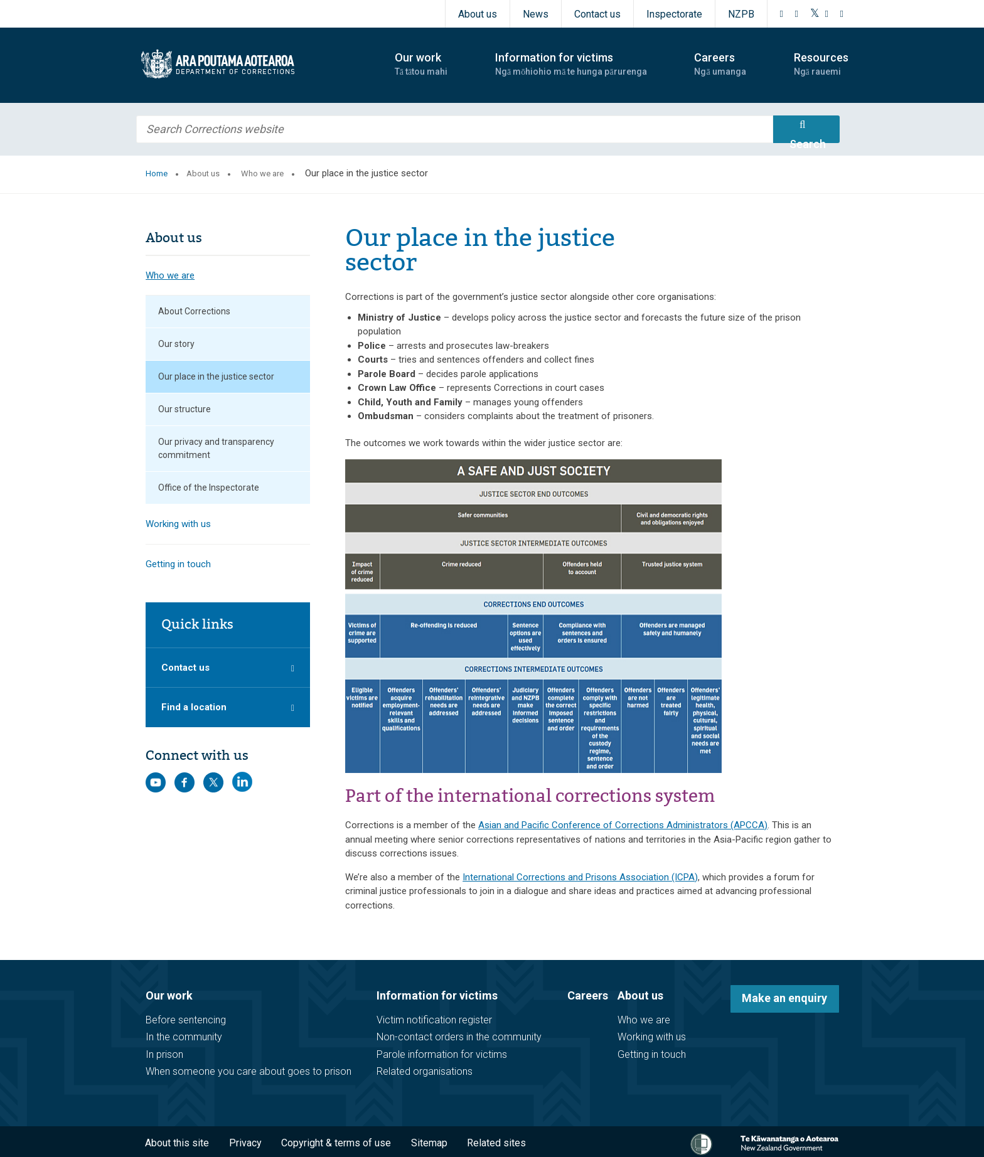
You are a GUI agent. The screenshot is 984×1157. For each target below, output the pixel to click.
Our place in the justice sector (216, 376)
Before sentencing (186, 1020)
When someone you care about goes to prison (248, 1071)
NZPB (741, 14)
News (535, 14)
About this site (177, 1143)
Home (157, 173)
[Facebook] (782, 13)
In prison (164, 1054)
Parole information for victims (442, 1054)
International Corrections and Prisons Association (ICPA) (580, 877)
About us (477, 14)
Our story (176, 344)
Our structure (184, 409)
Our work (169, 995)
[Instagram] (797, 13)
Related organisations (425, 1071)
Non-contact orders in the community (459, 1037)
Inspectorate (674, 14)
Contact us (597, 14)
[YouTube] (827, 13)
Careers (587, 995)
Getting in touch (178, 564)
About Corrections (194, 311)
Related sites (496, 1143)
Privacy (245, 1143)
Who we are (262, 173)
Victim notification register (434, 1020)
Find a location (194, 707)
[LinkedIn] (842, 13)
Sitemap (429, 1143)
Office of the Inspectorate (208, 488)
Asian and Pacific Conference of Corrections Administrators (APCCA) (622, 825)
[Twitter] (815, 13)
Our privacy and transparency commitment (216, 448)
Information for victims (437, 995)
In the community (184, 1037)
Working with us (178, 524)
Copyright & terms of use (336, 1143)
